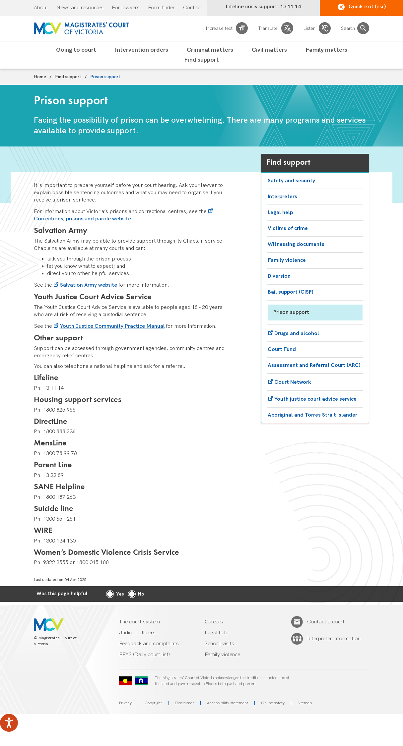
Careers (214, 622)
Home (40, 77)
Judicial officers (137, 633)
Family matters (326, 50)
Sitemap (305, 703)
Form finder (161, 8)
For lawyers (126, 8)
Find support (201, 60)
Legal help (280, 212)
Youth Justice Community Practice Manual (112, 326)
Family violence (287, 260)
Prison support (291, 312)
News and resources (79, 8)
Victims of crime (288, 228)
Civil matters (269, 50)
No (141, 594)
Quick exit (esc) (362, 7)
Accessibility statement (227, 703)
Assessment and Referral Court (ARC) (314, 365)
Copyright (153, 703)
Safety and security (291, 181)
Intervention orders (141, 50)
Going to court (76, 50)
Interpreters (282, 197)
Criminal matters (210, 50)
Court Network (292, 382)
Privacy (125, 703)
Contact (192, 8)
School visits (219, 644)
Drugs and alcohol (296, 333)
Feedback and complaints (149, 644)
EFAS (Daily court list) (144, 655)
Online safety (273, 703)
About (41, 8)
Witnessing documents (296, 244)
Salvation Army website (88, 285)
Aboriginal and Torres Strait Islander (312, 415)
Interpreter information (334, 639)
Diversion (279, 276)
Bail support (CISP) (290, 292)
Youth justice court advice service (315, 399)
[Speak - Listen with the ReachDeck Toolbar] (9, 723)
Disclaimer (184, 703)
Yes (120, 594)
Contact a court (326, 622)
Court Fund (282, 349)
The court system (139, 622)
